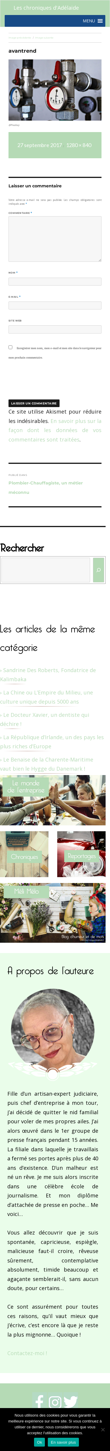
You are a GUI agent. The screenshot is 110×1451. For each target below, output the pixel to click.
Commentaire (20, 212)
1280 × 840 (78, 145)
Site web (15, 320)
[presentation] (48, 383)
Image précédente (20, 37)
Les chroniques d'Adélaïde (46, 7)
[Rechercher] (98, 570)
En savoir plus (63, 1442)
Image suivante (44, 37)
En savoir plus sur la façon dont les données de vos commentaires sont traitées (55, 430)
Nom (13, 272)
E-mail (15, 296)
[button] (89, 21)
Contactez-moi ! (27, 1353)
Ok (39, 1442)
